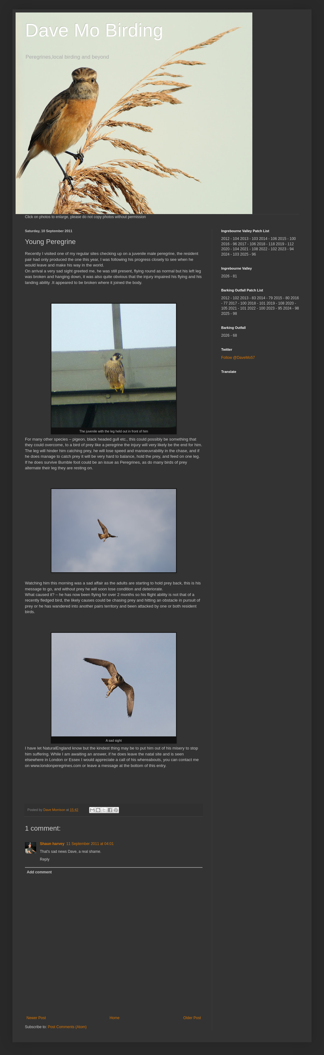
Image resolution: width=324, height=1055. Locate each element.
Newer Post (36, 1018)
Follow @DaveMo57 (238, 357)
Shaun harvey (52, 844)
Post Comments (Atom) (67, 1027)
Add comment (39, 872)
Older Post (192, 1018)
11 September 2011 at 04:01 (90, 844)
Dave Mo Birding (94, 30)
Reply (45, 859)
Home (115, 1018)
